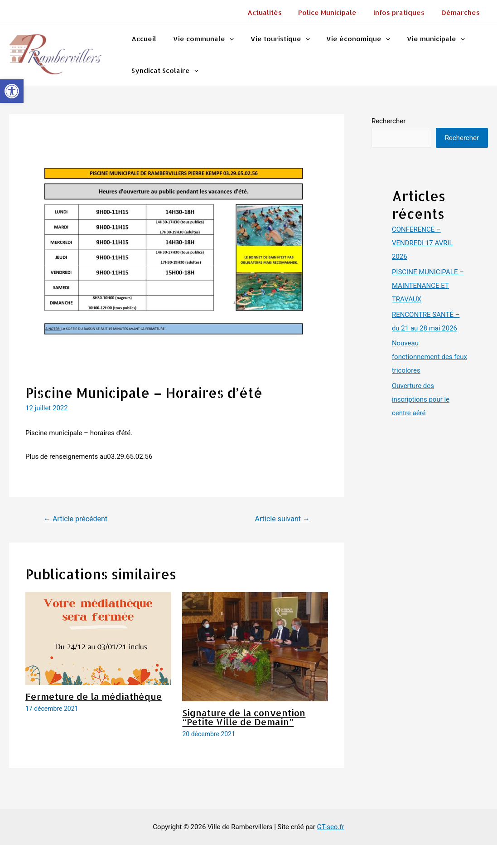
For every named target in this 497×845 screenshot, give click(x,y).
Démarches (462, 12)
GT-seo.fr (330, 827)
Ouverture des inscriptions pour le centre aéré (420, 399)
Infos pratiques (403, 12)
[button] (12, 91)
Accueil (142, 38)
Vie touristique (272, 39)
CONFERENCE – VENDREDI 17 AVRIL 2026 (422, 243)
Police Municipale (335, 12)
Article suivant (282, 519)
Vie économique (348, 39)
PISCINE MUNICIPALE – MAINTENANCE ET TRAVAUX (428, 285)
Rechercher (388, 121)
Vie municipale (422, 39)
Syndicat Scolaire (163, 71)
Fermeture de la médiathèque (93, 696)
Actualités (275, 12)
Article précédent (75, 519)
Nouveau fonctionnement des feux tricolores (429, 356)
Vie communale (199, 39)
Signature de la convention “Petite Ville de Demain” (243, 717)
